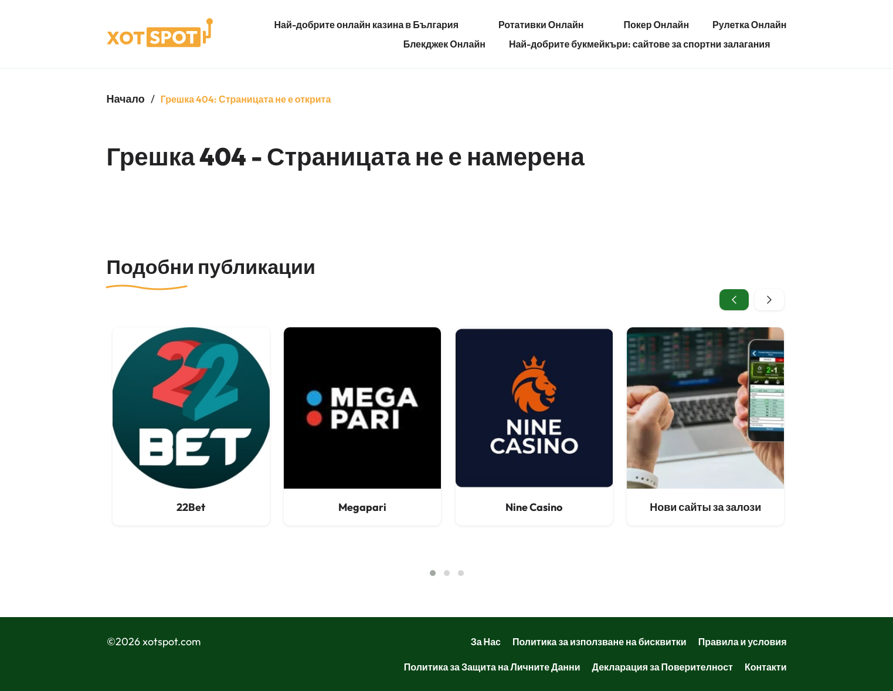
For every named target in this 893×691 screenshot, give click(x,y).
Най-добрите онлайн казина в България (366, 25)
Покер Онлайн (656, 25)
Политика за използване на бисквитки (599, 642)
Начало (126, 99)
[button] (433, 573)
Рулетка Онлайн (749, 25)
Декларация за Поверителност (662, 667)
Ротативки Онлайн (540, 25)
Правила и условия (742, 642)
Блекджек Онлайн (444, 44)
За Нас (486, 642)
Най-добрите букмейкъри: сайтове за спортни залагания (639, 44)
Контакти (766, 667)
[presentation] (734, 299)
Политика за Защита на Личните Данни (492, 667)
